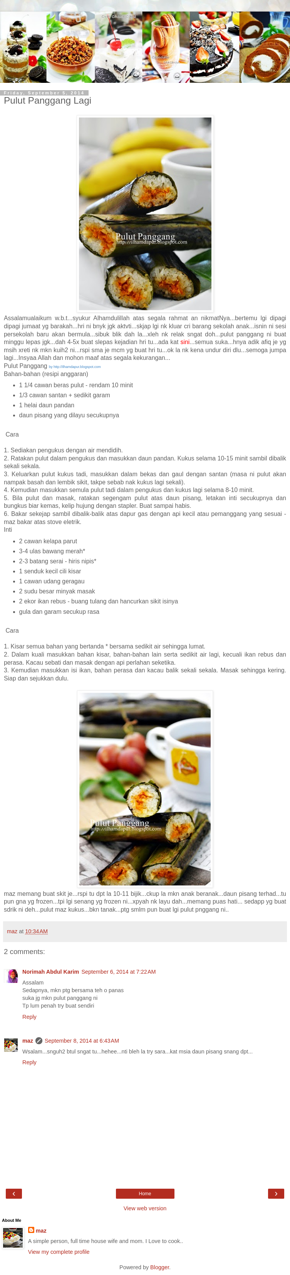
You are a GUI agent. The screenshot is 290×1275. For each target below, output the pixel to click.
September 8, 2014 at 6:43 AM (82, 1041)
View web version (145, 1208)
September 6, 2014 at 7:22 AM (118, 972)
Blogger (159, 1267)
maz (27, 1041)
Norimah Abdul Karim (50, 972)
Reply (29, 1017)
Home (145, 1193)
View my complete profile (59, 1252)
